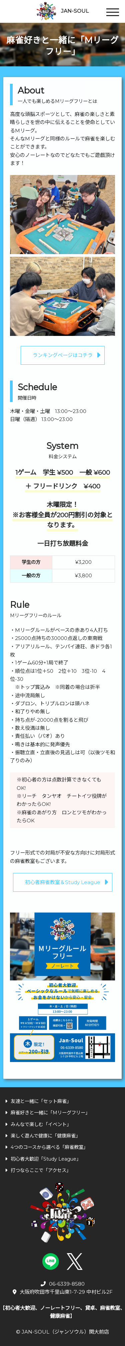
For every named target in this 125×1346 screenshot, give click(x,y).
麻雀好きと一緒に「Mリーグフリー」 (47, 1113)
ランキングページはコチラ (63, 355)
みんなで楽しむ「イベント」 (38, 1124)
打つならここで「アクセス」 (38, 1170)
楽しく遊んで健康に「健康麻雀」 (42, 1136)
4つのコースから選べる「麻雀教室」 (46, 1147)
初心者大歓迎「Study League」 (43, 1159)
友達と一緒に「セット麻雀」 (38, 1101)
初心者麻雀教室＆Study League (62, 882)
